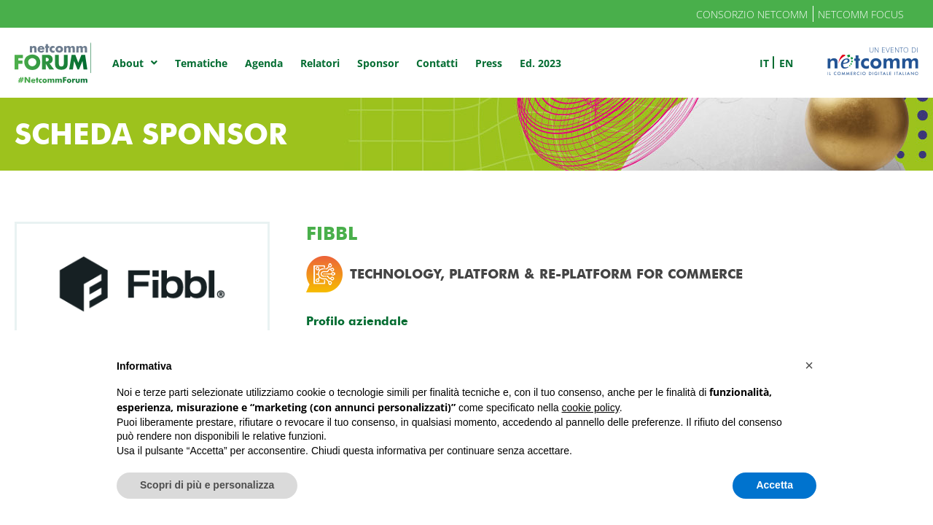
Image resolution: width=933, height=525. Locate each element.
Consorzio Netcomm (752, 14)
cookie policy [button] (591, 407)
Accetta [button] (774, 485)
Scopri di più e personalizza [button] (207, 485)
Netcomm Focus (861, 14)
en (786, 63)
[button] (809, 365)
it (764, 63)
